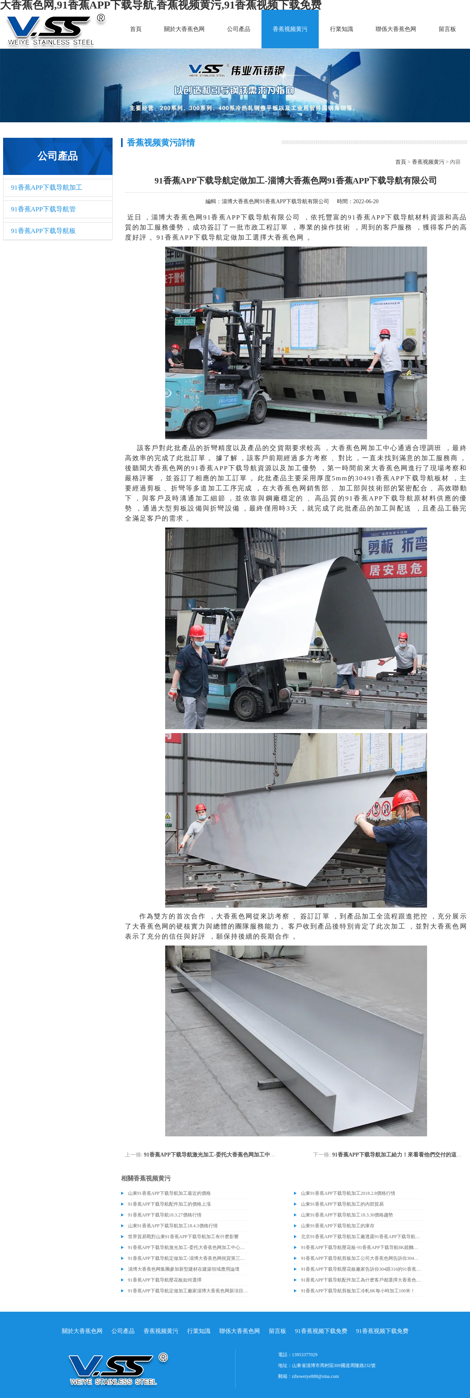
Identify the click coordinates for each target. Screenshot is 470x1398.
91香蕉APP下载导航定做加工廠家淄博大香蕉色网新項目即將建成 (189, 1290)
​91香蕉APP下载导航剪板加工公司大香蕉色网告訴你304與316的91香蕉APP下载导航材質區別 (361, 1258)
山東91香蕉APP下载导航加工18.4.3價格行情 (173, 1225)
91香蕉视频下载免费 (321, 1331)
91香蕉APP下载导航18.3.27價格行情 (165, 1215)
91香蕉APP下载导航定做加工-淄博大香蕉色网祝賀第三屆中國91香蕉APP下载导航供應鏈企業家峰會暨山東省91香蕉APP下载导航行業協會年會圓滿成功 (189, 1258)
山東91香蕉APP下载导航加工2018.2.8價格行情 (348, 1193)
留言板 (447, 29)
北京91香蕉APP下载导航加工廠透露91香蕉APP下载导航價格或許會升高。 (361, 1236)
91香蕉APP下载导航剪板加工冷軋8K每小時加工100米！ (358, 1290)
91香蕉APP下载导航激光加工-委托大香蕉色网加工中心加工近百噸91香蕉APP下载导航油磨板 (255, 1155)
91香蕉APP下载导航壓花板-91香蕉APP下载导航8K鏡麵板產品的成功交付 (361, 1247)
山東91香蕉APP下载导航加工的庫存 (337, 1225)
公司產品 (238, 29)
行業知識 (341, 29)
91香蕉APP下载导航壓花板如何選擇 (165, 1280)
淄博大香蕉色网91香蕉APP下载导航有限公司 (275, 201)
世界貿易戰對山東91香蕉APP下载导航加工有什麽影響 (183, 1236)
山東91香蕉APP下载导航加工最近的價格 (169, 1193)
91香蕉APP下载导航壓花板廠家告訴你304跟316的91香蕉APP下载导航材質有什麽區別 (361, 1269)
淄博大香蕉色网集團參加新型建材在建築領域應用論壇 (183, 1269)
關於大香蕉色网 (184, 29)
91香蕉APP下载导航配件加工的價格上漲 (169, 1204)
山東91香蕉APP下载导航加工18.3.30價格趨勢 (347, 1215)
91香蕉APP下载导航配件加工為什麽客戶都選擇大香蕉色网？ (361, 1280)
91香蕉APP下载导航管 (43, 209)
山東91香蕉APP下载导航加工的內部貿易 (342, 1204)
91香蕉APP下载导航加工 (46, 187)
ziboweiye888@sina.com (315, 1376)
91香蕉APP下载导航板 (43, 231)
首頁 (136, 29)
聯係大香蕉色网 (396, 29)
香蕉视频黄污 (290, 29)
